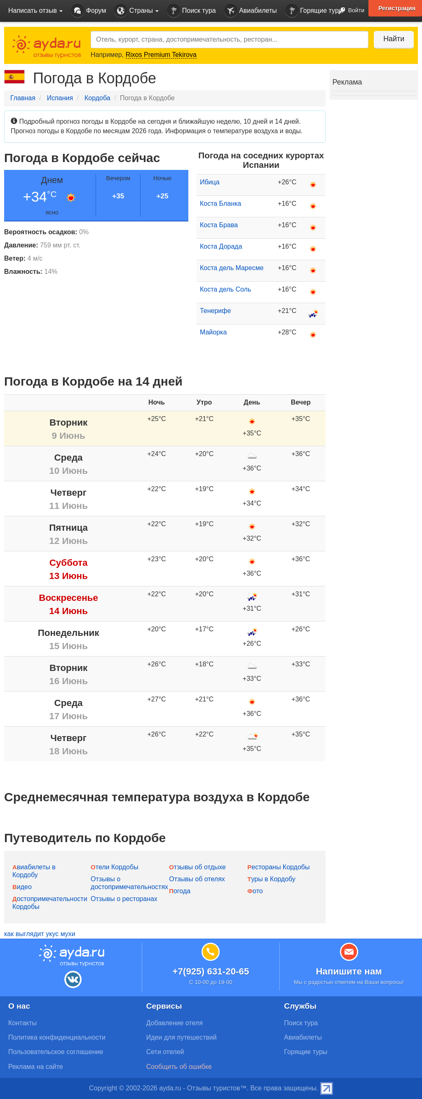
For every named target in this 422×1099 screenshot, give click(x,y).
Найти (392, 39)
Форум (88, 11)
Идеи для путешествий (181, 1037)
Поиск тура (191, 11)
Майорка (213, 332)
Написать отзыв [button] (35, 10)
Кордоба (97, 97)
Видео (22, 886)
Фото (255, 890)
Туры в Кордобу (271, 878)
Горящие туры (314, 11)
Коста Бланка (220, 203)
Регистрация (397, 8)
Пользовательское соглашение (55, 1051)
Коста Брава (219, 224)
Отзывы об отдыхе (197, 867)
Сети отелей (165, 1051)
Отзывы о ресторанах (124, 898)
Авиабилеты (250, 11)
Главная (22, 97)
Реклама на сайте (35, 1066)
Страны (136, 11)
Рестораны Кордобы (278, 867)
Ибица (210, 182)
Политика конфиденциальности (57, 1037)
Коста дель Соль (225, 289)
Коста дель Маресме (232, 267)
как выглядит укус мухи (39, 933)
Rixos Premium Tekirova (161, 54)
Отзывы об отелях (197, 878)
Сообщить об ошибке (179, 1066)
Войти (348, 11)
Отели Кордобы (114, 867)
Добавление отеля (174, 1022)
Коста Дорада (221, 246)
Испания (60, 97)
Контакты (22, 1022)
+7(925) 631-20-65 (210, 971)
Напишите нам (349, 971)
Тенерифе (215, 310)
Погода (179, 890)
